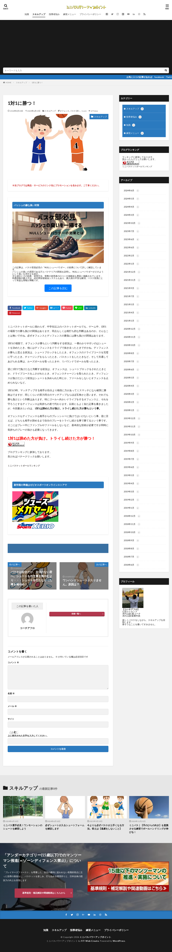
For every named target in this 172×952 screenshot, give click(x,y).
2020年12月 (132, 329)
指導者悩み (54, 14)
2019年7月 (131, 459)
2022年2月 (131, 255)
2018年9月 (131, 540)
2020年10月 (132, 345)
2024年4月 (131, 206)
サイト (11, 719)
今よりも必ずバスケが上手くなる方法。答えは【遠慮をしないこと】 (105, 827)
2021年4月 (131, 312)
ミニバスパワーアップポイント (95, 937)
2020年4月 (131, 385)
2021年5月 (131, 304)
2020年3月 (131, 394)
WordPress (119, 941)
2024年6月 (131, 190)
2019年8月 (131, 451)
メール (12, 706)
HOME (8, 82)
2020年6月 (131, 369)
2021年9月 (131, 288)
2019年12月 (132, 418)
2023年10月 (132, 223)
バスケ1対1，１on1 (78, 111)
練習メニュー (69, 14)
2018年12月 (132, 516)
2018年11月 (132, 524)
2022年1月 (131, 263)
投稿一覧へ (76, 614)
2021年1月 (131, 320)
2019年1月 (131, 508)
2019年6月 (131, 467)
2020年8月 (131, 353)
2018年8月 (131, 548)
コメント (13, 662)
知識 (27, 14)
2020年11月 (132, 337)
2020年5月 (131, 377)
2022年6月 (131, 247)
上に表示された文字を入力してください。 (28, 736)
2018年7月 (131, 556)
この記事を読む (58, 288)
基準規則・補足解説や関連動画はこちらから (43, 893)
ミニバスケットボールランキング (24, 465)
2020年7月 (131, 361)
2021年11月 (132, 280)
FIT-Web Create (90, 941)
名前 (11, 693)
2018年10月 (132, 532)
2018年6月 (131, 565)
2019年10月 (132, 434)
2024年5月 (131, 198)
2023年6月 (131, 239)
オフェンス (64, 111)
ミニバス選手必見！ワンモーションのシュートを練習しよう (22, 827)
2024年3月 (131, 215)
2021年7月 (131, 296)
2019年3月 (131, 491)
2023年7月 (131, 231)
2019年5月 (131, 475)
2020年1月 (131, 410)
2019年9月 (131, 442)
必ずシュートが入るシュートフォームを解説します (64, 827)
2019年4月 (131, 483)
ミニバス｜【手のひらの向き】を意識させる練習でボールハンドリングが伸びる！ (148, 828)
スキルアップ (38, 14)
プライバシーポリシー (90, 14)
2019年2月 (131, 499)
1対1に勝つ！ (37, 82)
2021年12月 (132, 272)
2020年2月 (131, 402)
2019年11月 (132, 426)
